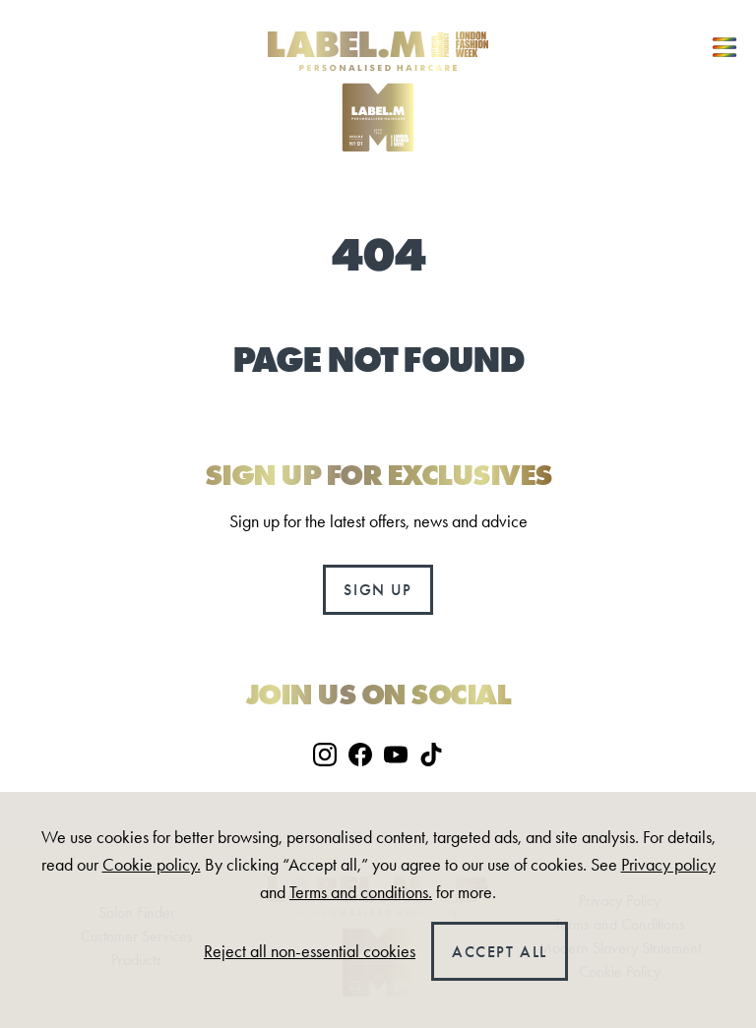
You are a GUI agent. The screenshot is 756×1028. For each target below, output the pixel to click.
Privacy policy (668, 865)
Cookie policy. (151, 865)
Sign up (377, 589)
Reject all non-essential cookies (309, 951)
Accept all (499, 951)
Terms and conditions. (360, 892)
